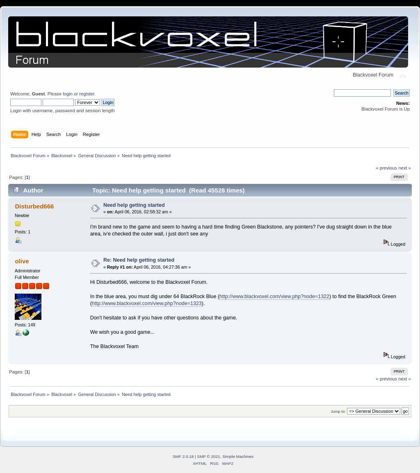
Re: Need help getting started (138, 260)
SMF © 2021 (208, 456)
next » (404, 167)
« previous (386, 167)
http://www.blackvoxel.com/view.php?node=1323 (147, 303)
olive (22, 261)
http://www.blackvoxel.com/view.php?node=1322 (274, 296)
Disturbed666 (34, 206)
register (86, 93)
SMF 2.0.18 (183, 456)
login (68, 93)
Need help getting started (134, 205)
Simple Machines (237, 456)
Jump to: (338, 411)
